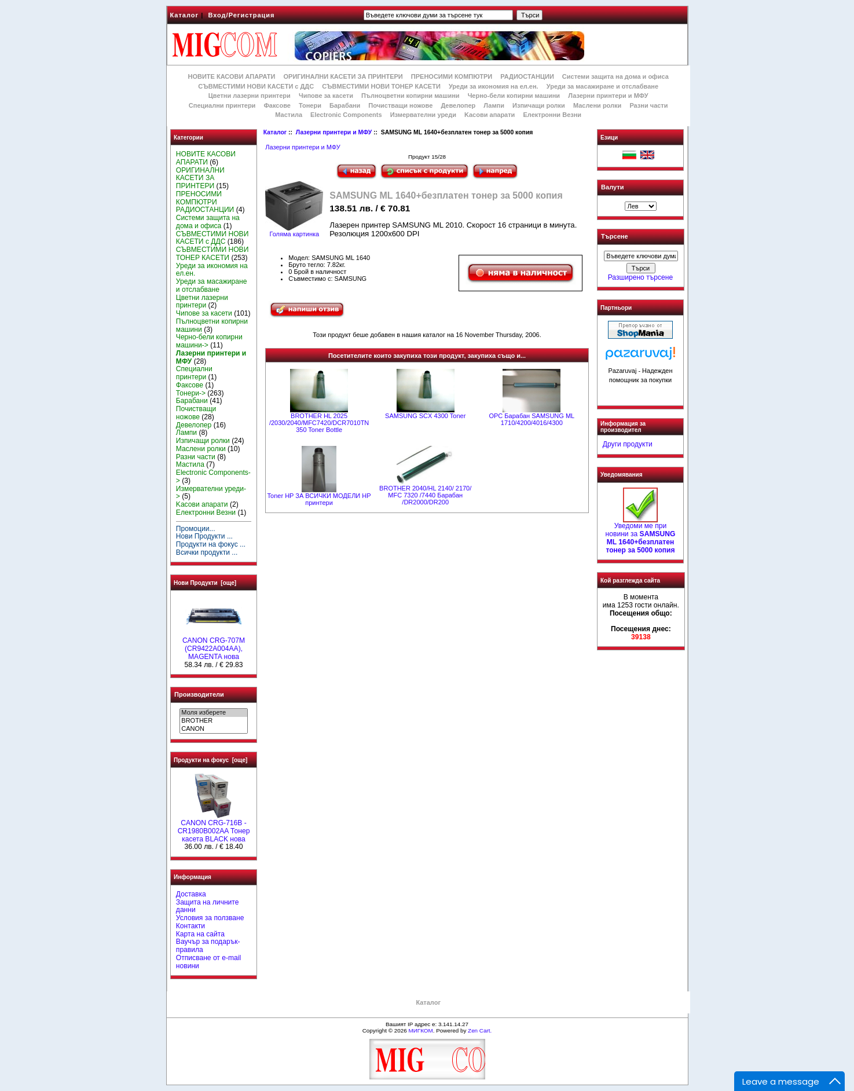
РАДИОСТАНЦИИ (527, 76)
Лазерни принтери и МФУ (334, 132)
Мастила (288, 114)
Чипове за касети (326, 95)
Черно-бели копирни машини (514, 95)
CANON (213, 729)
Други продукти (628, 444)
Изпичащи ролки (538, 105)
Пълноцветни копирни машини (410, 95)
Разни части (648, 105)
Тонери (310, 105)
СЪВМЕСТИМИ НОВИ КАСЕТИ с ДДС (256, 86)
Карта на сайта (200, 934)
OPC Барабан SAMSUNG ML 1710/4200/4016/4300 (531, 419)
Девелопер (458, 105)
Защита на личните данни (207, 906)
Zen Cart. (480, 1030)
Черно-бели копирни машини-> (209, 341)
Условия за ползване (210, 918)
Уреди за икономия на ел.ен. (493, 86)
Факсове (276, 105)
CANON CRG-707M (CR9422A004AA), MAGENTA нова (213, 646)
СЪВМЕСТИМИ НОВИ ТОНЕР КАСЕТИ (381, 86)
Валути (612, 187)
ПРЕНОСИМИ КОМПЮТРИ (451, 76)
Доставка (191, 894)
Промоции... (195, 529)
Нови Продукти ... (204, 536)
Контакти (190, 926)
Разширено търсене (640, 277)
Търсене (614, 236)
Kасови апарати (489, 114)
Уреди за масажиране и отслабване (602, 86)
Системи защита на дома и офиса (615, 76)
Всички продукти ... (207, 552)
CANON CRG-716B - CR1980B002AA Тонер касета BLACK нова (214, 828)
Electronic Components (346, 114)
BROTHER (213, 721)
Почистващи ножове (400, 105)
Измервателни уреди (423, 114)
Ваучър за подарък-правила (208, 946)
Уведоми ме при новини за (641, 535)
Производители (199, 694)
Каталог (184, 15)
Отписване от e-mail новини (208, 962)
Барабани (344, 105)
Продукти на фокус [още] (210, 760)
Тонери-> (191, 393)
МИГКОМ (420, 1030)
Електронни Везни (552, 114)
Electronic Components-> (213, 476)
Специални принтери (222, 105)
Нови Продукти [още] (205, 583)
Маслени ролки (597, 105)
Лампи (493, 105)
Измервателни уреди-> (211, 493)
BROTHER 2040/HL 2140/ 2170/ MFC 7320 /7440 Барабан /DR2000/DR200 (425, 495)
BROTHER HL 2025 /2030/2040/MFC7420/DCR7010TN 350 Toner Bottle (319, 422)
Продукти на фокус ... (210, 544)
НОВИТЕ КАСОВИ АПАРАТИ (231, 76)
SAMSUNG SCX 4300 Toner (425, 415)
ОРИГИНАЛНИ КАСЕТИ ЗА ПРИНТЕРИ (343, 76)
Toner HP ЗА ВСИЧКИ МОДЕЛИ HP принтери (319, 499)
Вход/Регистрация (241, 15)
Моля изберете (213, 713)
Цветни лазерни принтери (249, 95)
